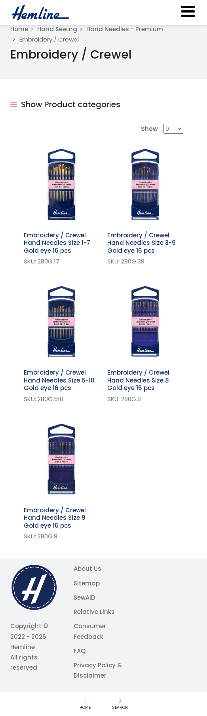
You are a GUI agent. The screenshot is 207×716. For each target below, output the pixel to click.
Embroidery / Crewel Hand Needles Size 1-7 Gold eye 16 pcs (57, 243)
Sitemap (87, 583)
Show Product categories (65, 104)
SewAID (84, 597)
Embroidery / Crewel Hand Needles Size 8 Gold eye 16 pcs (138, 380)
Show (149, 129)
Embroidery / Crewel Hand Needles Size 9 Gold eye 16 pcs (55, 518)
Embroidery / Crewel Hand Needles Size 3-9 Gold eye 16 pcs (141, 243)
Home (19, 29)
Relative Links (94, 612)
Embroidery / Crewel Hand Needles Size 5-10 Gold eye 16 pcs (59, 380)
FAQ (79, 651)
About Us (87, 568)
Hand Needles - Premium (124, 29)
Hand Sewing (57, 29)
